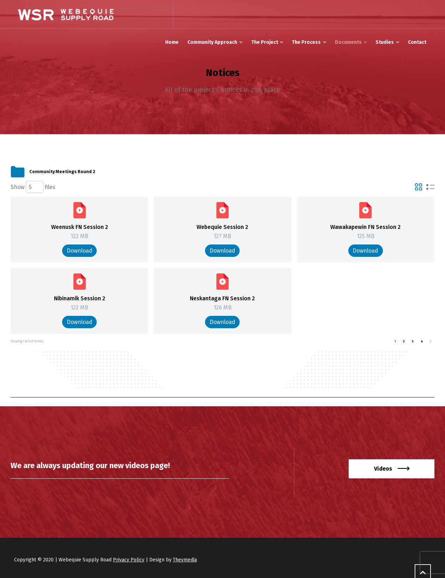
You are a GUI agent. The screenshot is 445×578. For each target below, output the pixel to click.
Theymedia (185, 560)
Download (79, 250)
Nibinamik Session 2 (79, 298)
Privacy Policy (128, 560)
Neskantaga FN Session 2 (222, 298)
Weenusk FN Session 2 (79, 227)
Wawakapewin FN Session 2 (365, 227)
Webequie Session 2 (222, 227)
